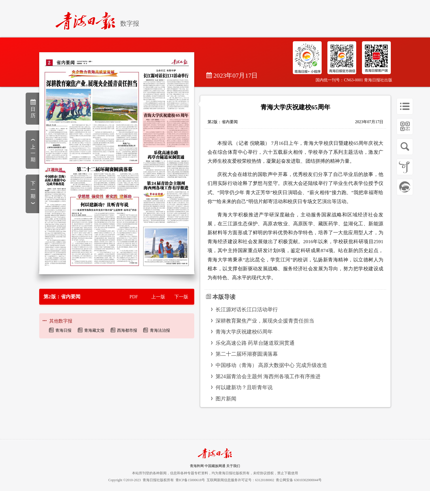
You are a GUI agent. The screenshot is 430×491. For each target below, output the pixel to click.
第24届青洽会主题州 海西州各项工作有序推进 (268, 376)
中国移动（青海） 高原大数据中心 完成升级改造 (271, 365)
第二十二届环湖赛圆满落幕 (247, 354)
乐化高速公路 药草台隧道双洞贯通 (255, 343)
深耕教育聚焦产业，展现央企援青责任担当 (265, 321)
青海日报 (63, 330)
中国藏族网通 (215, 466)
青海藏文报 (94, 330)
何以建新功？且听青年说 (244, 387)
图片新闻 (226, 399)
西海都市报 (127, 330)
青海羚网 (197, 466)
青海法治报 (160, 330)
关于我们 (233, 466)
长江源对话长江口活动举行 (247, 309)
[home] (87, 18)
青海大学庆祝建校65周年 (244, 332)
